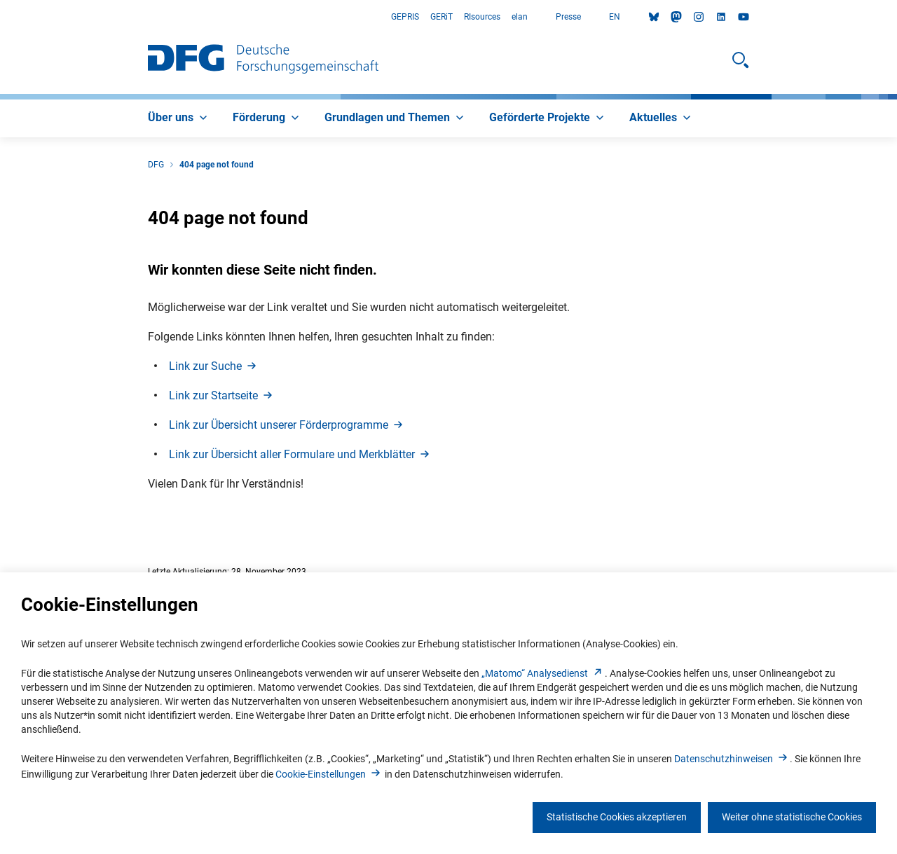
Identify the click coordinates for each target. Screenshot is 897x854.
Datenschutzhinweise (732, 758)
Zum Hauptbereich (0, 17)
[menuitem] (179, 118)
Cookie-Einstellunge (329, 774)
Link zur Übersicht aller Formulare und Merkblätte (300, 454)
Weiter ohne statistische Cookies (792, 816)
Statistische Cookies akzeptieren (617, 816)
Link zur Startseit (222, 395)
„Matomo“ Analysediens (543, 673)
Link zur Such (214, 366)
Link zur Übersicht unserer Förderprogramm (287, 425)
